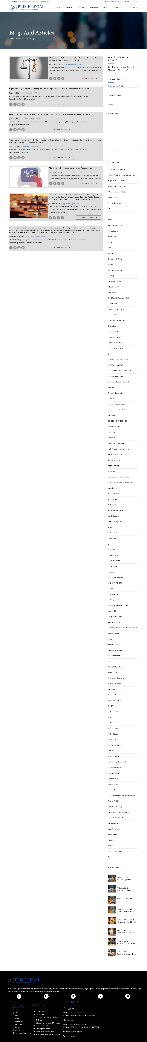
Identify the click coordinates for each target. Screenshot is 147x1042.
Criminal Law (40, 1011)
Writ (109, 857)
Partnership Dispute (115, 650)
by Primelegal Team (74, 64)
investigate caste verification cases (120, 482)
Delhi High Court (114, 337)
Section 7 (111, 723)
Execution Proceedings (116, 393)
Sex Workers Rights (115, 745)
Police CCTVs (112, 672)
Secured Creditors (114, 728)
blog (109, 248)
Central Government (115, 270)
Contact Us (117, 8)
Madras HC (112, 611)
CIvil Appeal (112, 292)
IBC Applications (114, 460)
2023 (110, 220)
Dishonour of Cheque (115, 348)
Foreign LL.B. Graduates (116, 404)
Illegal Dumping (113, 466)
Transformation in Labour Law (118, 812)
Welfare (111, 840)
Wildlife (110, 846)
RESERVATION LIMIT (115, 700)
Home (58, 8)
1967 (110, 209)
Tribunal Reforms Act (115, 818)
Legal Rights (112, 566)
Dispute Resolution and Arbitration (48, 1023)
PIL (109, 661)
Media (17, 1030)
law (109, 544)
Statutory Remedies (115, 767)
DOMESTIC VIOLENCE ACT (118, 359)
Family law (111, 399)
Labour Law (112, 538)
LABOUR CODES (114, 533)
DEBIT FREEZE (113, 332)
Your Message (123, 130)
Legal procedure (113, 555)
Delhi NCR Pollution (115, 343)
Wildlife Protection (115, 851)
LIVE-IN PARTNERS (115, 583)
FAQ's (17, 1016)
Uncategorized (113, 823)
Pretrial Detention (114, 684)
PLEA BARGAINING (115, 667)
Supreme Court (113, 779)
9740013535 (70, 1036)
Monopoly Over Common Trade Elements (122, 628)
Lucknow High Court (115, 594)
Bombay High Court (115, 259)
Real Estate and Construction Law (48, 1034)
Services (81, 8)
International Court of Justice (118, 477)
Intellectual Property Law (45, 1032)
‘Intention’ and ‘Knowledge (117, 169)
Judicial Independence (115, 510)
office (110, 639)
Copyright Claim (113, 315)
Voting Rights (113, 834)
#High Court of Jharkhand (117, 186)
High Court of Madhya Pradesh (119, 449)
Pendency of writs (114, 656)
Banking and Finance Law (45, 1029)
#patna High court (114, 203)
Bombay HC (112, 253)
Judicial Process (113, 516)
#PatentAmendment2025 (117, 192)
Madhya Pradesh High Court (118, 605)
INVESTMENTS (113, 494)
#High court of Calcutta (116, 181)
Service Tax (112, 739)
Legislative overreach (115, 577)
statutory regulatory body (117, 762)
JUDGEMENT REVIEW (116, 505)
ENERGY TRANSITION (116, 365)
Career (17, 1027)
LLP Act (110, 589)
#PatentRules (113, 197)
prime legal (112, 689)
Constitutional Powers (116, 309)
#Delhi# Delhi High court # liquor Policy (122, 175)
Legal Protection (114, 561)
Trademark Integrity (115, 807)
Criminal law (112, 326)
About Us (69, 8)
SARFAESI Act (113, 712)
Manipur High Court (115, 617)
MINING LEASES (114, 622)
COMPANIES (112, 304)
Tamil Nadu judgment (115, 790)
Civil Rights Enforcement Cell (118, 298)
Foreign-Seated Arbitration (117, 410)
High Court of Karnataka (116, 443)
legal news (111, 549)
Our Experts (93, 8)
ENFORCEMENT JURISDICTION (119, 371)
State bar (111, 751)
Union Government (114, 829)
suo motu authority (114, 773)
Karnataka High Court (115, 522)
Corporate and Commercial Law (47, 1017)
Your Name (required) (123, 88)
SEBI (109, 717)
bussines (111, 264)
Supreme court (113, 784)
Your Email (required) (123, 97)
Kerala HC (111, 527)
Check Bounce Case (115, 281)
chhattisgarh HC (113, 287)
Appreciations (113, 231)
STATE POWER (113, 756)
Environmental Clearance (117, 376)
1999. (110, 214)
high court (111, 438)
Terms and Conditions (23, 1033)
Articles (110, 242)
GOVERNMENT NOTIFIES (117, 421)
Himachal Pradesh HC (115, 454)
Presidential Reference (116, 678)
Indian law (111, 471)
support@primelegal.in (73, 1032)
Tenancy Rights (113, 801)
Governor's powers (114, 427)
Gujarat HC (112, 432)
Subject (123, 107)
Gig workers (112, 415)
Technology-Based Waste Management (122, 795)
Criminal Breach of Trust (116, 320)
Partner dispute (113, 644)
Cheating (111, 276)
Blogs (105, 8)
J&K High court (113, 499)
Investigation (112, 488)
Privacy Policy (20, 1024)
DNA (109, 354)
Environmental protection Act (118, 382)
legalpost (111, 572)
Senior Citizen (113, 734)
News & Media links (114, 633)
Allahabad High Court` (116, 225)
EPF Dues (111, 387)
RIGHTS (111, 706)
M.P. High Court (113, 600)
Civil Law (39, 1020)
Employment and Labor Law (45, 1026)
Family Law (40, 1014)
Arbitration (112, 237)
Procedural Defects (115, 695)
